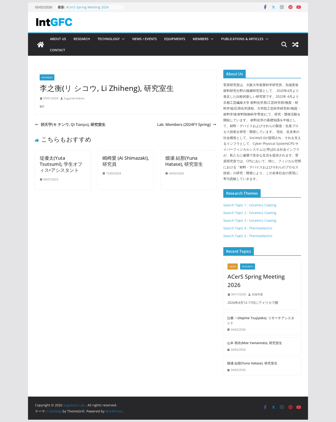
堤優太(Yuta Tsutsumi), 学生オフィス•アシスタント (61, 164)
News (232, 266)
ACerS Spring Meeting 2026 (87, 7)
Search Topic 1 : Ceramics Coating (249, 205)
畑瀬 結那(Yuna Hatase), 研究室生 (184, 161)
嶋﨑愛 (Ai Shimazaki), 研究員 (125, 161)
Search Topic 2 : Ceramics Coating (249, 213)
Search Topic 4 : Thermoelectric (248, 228)
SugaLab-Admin (74, 98)
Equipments (174, 39)
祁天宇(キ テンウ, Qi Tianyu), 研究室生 (70, 124)
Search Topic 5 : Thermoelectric (248, 236)
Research (82, 39)
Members (201, 39)
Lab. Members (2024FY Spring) (186, 124)
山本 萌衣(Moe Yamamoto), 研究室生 (254, 343)
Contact (57, 50)
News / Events (144, 39)
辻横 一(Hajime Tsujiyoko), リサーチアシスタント (260, 320)
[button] (122, 39)
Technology (109, 39)
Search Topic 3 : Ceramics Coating (249, 220)
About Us (58, 39)
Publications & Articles (242, 39)
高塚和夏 (257, 294)
